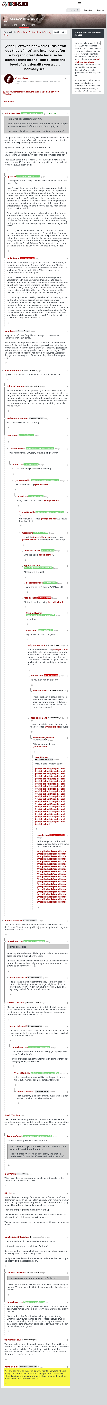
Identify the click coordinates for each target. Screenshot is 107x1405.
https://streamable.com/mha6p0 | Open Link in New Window (31, 93)
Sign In (100, 10)
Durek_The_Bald (12, 1115)
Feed (6, 25)
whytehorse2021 (36, 645)
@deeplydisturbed (41, 537)
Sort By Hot (60, 32)
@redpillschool (41, 484)
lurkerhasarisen (12, 113)
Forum (23, 25)
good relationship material (87, 60)
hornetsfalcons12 (13, 920)
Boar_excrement (12, 370)
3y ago (45, 113)
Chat (14, 25)
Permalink (44, 81)
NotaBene (9, 331)
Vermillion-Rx (41, 757)
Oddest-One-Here (16, 386)
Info (33, 25)
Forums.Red (9, 32)
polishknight (13, 258)
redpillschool (30, 597)
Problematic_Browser (17, 418)
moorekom (12, 435)
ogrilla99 (11, 176)
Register (88, 10)
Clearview (21, 78)
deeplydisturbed (32, 550)
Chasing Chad (33, 81)
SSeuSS (7, 1193)
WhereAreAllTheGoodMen (24, 18)
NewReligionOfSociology (16, 1237)
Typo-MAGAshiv (17, 448)
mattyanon (10, 1173)
